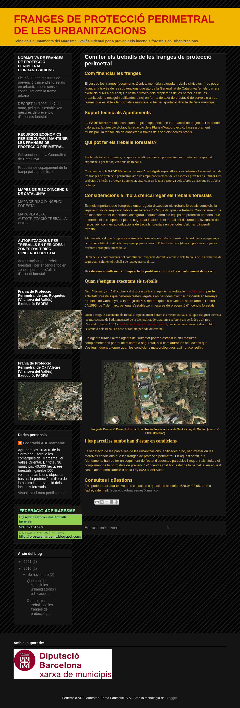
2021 (28, 561)
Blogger (171, 698)
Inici (170, 528)
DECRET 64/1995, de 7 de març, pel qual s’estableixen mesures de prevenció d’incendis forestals (40, 110)
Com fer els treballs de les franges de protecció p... (40, 606)
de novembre (39, 575)
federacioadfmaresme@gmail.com (135, 490)
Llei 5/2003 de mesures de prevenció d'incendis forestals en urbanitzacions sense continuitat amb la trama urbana (41, 86)
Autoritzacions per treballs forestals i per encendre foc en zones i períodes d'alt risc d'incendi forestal (42, 267)
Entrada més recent (102, 528)
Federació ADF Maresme (44, 443)
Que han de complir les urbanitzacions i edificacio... (41, 587)
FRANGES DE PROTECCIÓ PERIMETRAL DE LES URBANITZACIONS (114, 24)
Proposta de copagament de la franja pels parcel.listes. (42, 169)
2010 (28, 568)
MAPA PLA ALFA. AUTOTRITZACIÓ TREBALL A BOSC (42, 218)
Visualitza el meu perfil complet (42, 493)
